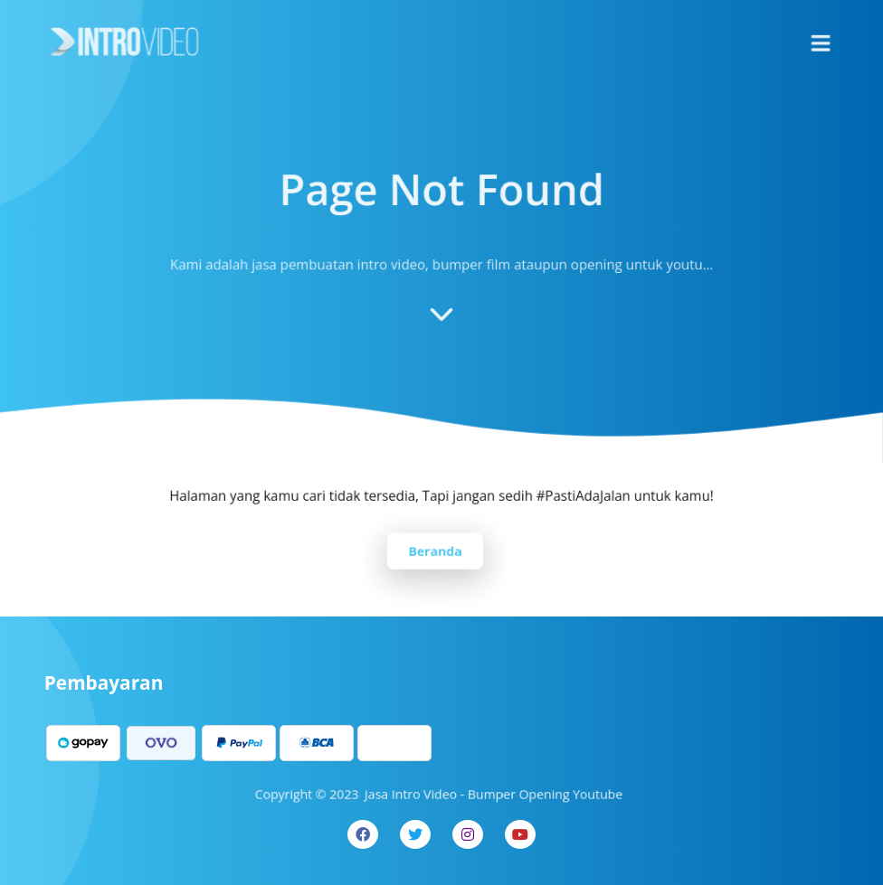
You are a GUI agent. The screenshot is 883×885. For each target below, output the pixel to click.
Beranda (435, 549)
